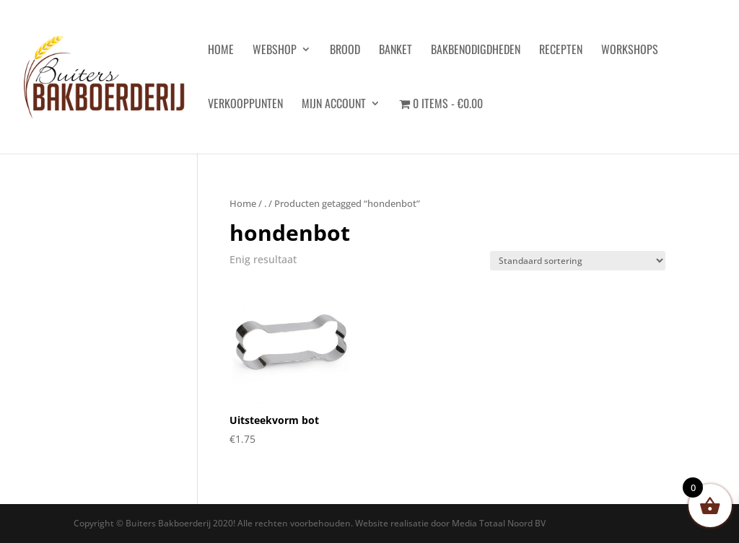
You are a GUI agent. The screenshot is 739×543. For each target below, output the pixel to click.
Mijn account (334, 105)
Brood (345, 51)
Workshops (629, 51)
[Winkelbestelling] (577, 260)
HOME (221, 51)
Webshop (275, 51)
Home (242, 203)
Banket (395, 51)
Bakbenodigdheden (475, 51)
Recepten (560, 51)
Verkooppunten (245, 105)
